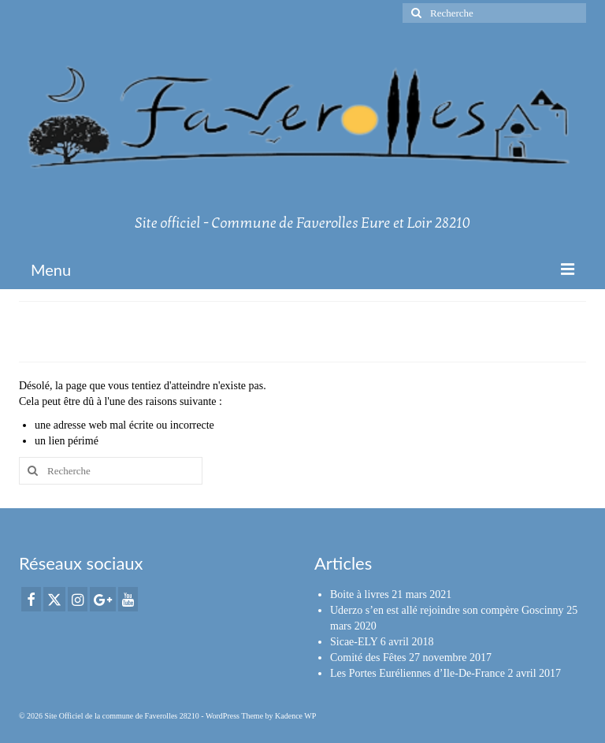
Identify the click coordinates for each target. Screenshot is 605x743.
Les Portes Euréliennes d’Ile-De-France (417, 673)
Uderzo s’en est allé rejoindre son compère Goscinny (447, 610)
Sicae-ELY (353, 642)
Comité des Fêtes (368, 657)
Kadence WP (295, 715)
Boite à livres (359, 594)
